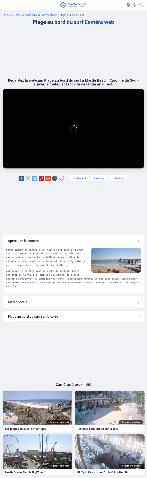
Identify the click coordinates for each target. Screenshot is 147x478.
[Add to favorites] (61, 178)
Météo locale (17, 302)
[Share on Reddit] (48, 178)
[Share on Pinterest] (41, 178)
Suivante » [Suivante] (118, 178)
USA (16, 15)
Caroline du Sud (31, 15)
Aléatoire (99, 178)
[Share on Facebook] (21, 178)
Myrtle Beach (49, 15)
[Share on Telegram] (34, 178)
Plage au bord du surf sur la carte (33, 316)
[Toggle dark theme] (134, 5)
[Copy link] (54, 178)
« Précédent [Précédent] (79, 178)
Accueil (8, 15)
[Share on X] (28, 178)
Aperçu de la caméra (23, 241)
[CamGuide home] (73, 5)
